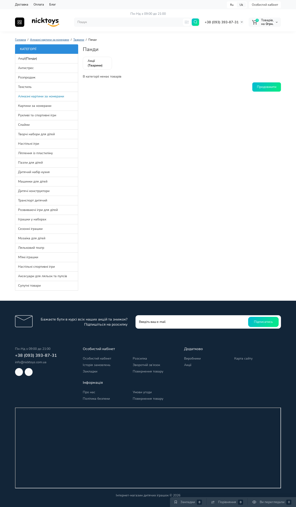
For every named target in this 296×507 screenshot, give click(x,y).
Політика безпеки (96, 398)
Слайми (24, 125)
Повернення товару (148, 371)
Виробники (192, 358)
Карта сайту (243, 358)
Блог (52, 5)
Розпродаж (26, 77)
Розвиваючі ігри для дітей (38, 210)
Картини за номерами (34, 106)
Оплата (39, 5)
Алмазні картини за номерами (41, 96)
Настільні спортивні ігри (36, 266)
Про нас (89, 392)
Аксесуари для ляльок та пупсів (42, 276)
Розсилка (140, 358)
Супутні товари (29, 285)
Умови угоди (142, 392)
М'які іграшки (28, 257)
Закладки (90, 371)
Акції (187, 365)
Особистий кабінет (265, 5)
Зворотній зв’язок (146, 365)
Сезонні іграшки (30, 229)
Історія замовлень (97, 365)
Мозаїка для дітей (31, 238)
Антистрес (26, 68)
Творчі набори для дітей (36, 134)
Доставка (21, 5)
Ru (232, 5)
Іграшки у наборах (32, 219)
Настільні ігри (28, 143)
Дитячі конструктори (33, 191)
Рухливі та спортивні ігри (37, 115)
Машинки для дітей (32, 181)
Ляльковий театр (31, 248)
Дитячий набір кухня (34, 172)
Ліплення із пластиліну (35, 153)
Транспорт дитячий (32, 200)
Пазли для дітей (30, 162)
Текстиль (25, 87)
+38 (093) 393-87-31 (222, 22)
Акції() (27, 58)
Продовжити (266, 87)
